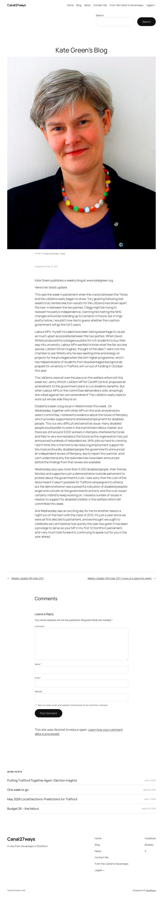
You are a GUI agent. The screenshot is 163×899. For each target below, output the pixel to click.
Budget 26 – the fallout (23, 808)
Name (38, 664)
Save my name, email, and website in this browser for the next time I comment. (73, 705)
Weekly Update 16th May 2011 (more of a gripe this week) (120, 578)
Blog (63, 253)
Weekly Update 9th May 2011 (27, 578)
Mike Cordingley (51, 253)
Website (38, 691)
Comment (40, 626)
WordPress (151, 890)
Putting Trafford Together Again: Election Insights (42, 780)
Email (38, 677)
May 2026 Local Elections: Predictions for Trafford (42, 799)
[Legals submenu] (155, 5)
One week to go (18, 789)
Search (100, 15)
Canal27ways (16, 5)
